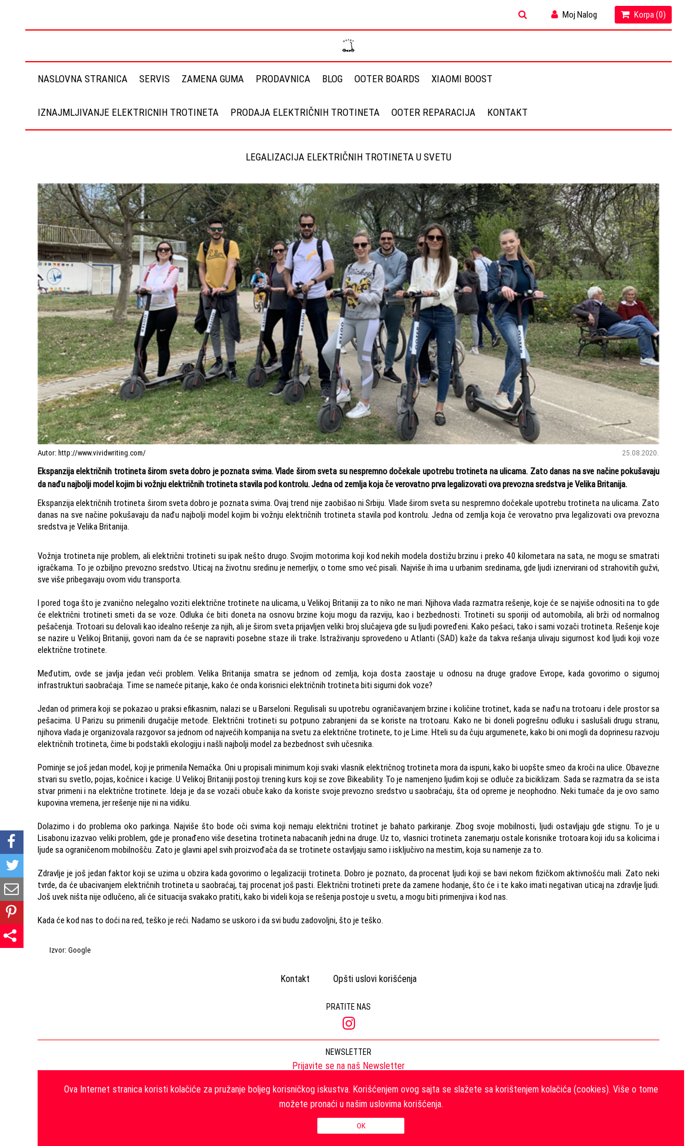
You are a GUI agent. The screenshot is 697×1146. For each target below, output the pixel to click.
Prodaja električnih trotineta (305, 112)
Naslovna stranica (83, 78)
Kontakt (507, 112)
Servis (154, 78)
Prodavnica (283, 78)
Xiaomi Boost (461, 78)
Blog (332, 78)
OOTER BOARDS (387, 78)
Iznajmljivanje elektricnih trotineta (128, 112)
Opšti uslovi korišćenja (375, 978)
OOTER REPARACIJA (433, 112)
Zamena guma (213, 78)
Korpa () (643, 14)
